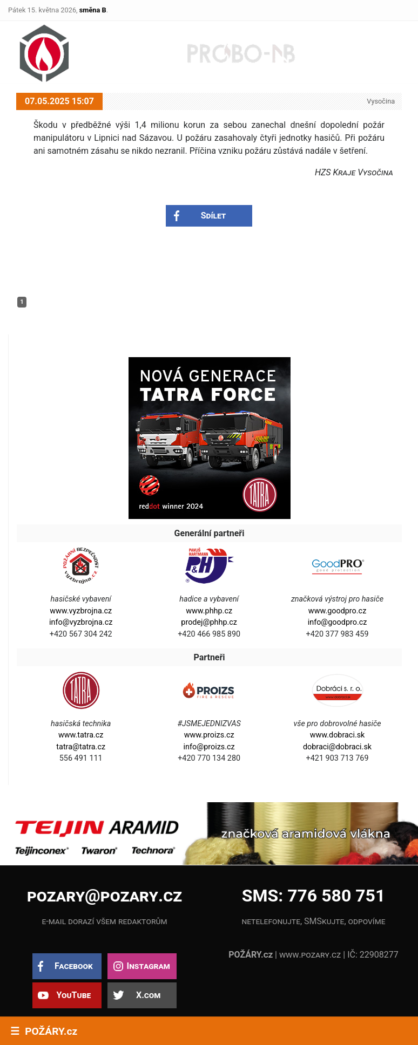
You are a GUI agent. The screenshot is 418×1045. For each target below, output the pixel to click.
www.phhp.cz (209, 611)
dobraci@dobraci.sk (337, 747)
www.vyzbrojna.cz (81, 611)
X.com (148, 995)
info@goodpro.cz (337, 622)
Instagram (148, 966)
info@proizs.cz (209, 747)
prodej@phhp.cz (209, 622)
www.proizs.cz (209, 735)
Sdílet (213, 215)
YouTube (73, 995)
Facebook (74, 966)
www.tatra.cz (81, 735)
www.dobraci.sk (337, 735)
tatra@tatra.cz (80, 747)
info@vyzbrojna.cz (80, 622)
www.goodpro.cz (337, 611)
